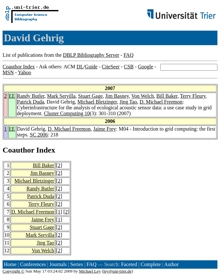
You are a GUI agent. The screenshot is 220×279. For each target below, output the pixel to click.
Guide (91, 66)
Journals (57, 264)
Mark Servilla (61, 96)
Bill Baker (167, 96)
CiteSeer (111, 66)
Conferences (33, 264)
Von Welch (142, 96)
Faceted (129, 264)
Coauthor (18, 150)
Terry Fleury (192, 96)
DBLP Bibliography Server (91, 55)
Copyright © (14, 271)
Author (171, 264)
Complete (151, 264)
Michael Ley (90, 271)
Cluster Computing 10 (67, 113)
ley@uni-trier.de (117, 271)
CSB (129, 66)
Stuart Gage (90, 96)
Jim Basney (117, 96)
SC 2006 (39, 134)
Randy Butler (31, 96)
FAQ (129, 55)
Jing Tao (128, 102)
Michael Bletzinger (97, 102)
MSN (8, 72)
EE (12, 96)
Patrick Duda (30, 102)
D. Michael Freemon (161, 102)
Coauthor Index (19, 66)
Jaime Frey (104, 129)
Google (145, 66)
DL (79, 66)
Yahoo (24, 72)
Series (76, 264)
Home (10, 264)
